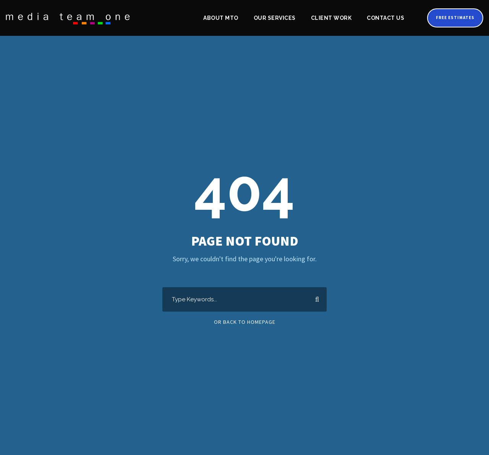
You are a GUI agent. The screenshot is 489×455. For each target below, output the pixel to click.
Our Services (273, 18)
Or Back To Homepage (245, 322)
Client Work (329, 18)
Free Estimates (453, 17)
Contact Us (383, 18)
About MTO (219, 18)
